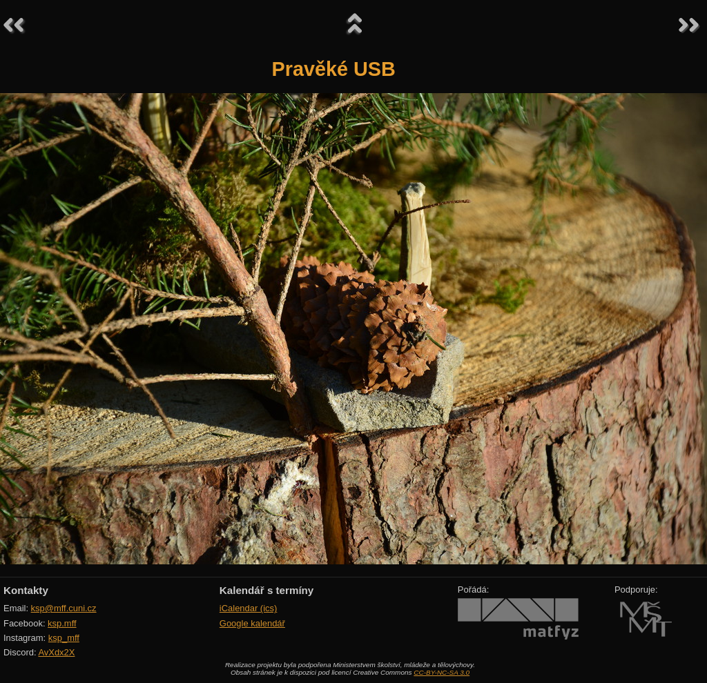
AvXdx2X (56, 652)
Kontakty (25, 590)
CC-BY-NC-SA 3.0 (441, 672)
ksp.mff (62, 623)
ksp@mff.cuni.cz (64, 608)
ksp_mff (63, 638)
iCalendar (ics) (249, 608)
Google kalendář (252, 623)
